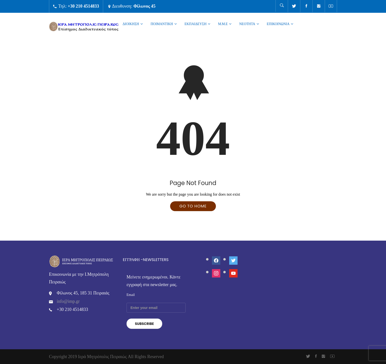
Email (131, 295)
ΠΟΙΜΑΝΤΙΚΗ (162, 23)
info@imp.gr (68, 301)
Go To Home (193, 206)
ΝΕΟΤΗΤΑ (247, 23)
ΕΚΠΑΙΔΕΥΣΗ (195, 23)
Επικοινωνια (278, 23)
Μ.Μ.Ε (223, 23)
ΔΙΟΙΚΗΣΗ (131, 23)
